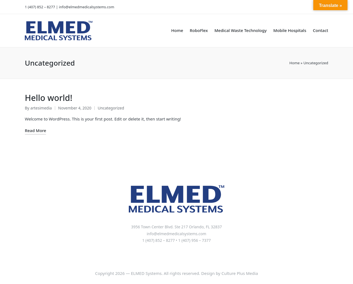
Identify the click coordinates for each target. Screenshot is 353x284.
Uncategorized (111, 108)
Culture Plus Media (239, 273)
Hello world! (48, 97)
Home (294, 62)
